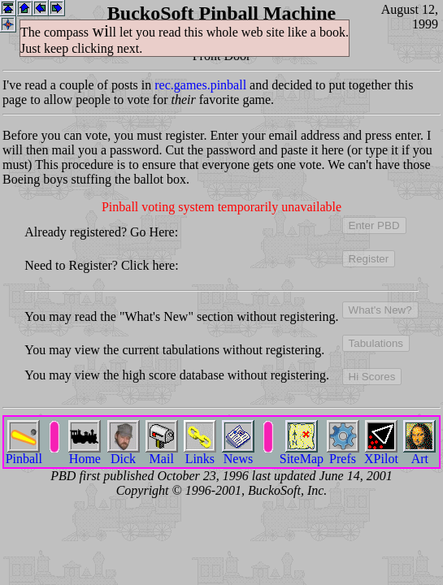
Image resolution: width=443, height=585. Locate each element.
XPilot (381, 453)
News (238, 453)
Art (419, 453)
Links (200, 453)
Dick (123, 453)
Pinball (24, 453)
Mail (161, 453)
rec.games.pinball (200, 85)
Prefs (343, 453)
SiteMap (302, 453)
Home (84, 453)
